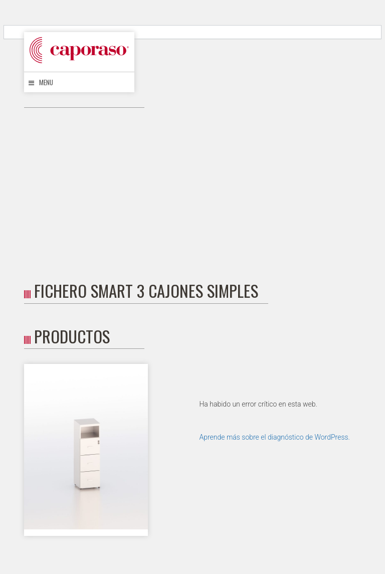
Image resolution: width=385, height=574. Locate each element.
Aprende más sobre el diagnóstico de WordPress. (274, 437)
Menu (41, 82)
